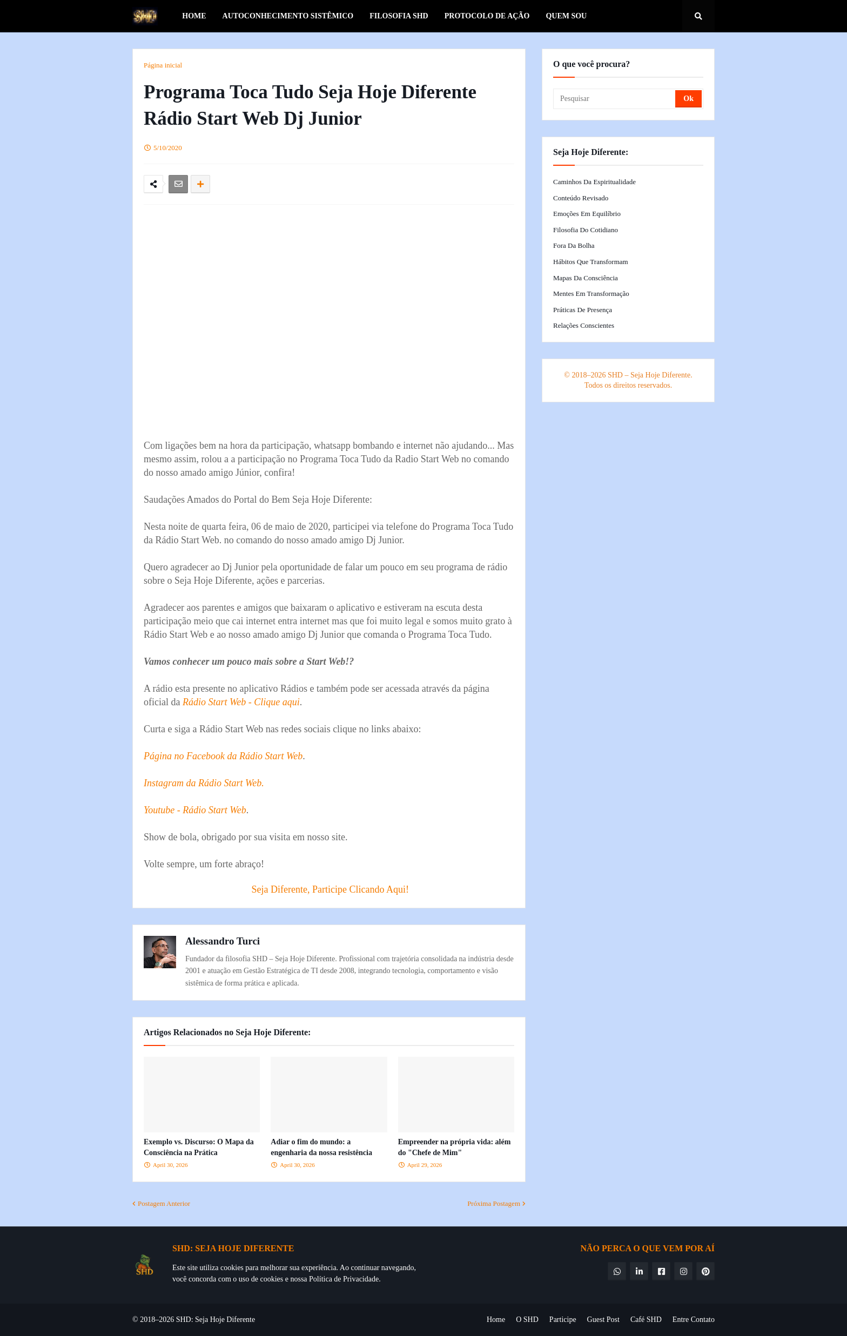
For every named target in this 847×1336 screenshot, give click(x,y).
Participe (562, 1319)
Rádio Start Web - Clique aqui (241, 702)
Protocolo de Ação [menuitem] (487, 16)
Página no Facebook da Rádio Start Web (223, 756)
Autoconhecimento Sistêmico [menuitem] (288, 16)
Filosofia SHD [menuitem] (398, 16)
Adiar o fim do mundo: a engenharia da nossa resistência (321, 1147)
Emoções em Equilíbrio (587, 214)
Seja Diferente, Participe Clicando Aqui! (330, 889)
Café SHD (646, 1319)
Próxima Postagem (493, 1203)
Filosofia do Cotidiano (585, 230)
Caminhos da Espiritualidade (594, 182)
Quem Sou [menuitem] (566, 16)
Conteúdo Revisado (580, 198)
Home (496, 1319)
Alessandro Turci (222, 941)
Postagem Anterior (164, 1203)
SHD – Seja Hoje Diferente (649, 375)
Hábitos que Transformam (590, 262)
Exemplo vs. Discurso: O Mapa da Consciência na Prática (199, 1147)
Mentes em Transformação (591, 293)
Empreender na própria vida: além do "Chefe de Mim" (454, 1147)
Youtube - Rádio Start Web (195, 810)
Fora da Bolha (574, 245)
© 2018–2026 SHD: (163, 1319)
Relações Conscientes (583, 325)
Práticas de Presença (582, 310)
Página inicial (163, 65)
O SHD (527, 1319)
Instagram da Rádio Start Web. (204, 783)
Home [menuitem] (194, 16)
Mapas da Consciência (585, 278)
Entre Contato (694, 1319)
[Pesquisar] (615, 98)
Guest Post (603, 1319)
